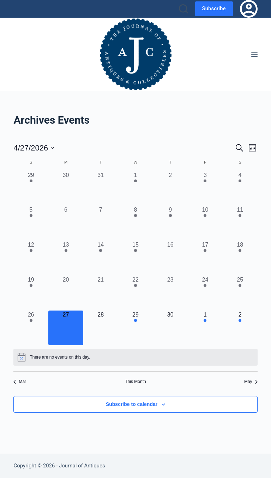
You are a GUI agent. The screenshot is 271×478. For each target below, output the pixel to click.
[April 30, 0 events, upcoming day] (170, 328)
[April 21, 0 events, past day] (100, 293)
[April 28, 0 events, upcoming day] (100, 328)
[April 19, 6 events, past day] (30, 293)
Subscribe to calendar (131, 404)
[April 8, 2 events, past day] (135, 223)
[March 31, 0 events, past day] (100, 188)
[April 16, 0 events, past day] (170, 258)
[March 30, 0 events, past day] (65, 188)
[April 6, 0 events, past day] (65, 223)
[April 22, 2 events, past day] (135, 293)
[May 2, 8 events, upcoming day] (240, 328)
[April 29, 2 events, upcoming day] (135, 328)
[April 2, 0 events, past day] (170, 188)
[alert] (135, 357)
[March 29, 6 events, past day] (30, 188)
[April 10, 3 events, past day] (205, 223)
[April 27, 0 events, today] (65, 328)
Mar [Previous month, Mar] (19, 381)
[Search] (183, 8)
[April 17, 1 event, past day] (205, 258)
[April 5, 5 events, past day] (30, 223)
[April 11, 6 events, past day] (240, 223)
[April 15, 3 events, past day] (135, 258)
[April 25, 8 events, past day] (240, 293)
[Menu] (254, 54)
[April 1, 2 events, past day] (135, 188)
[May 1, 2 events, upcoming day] (205, 328)
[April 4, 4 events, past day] (240, 188)
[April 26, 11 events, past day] (30, 328)
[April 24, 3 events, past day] (205, 293)
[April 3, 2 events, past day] (205, 188)
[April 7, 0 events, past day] (100, 223)
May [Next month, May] (251, 381)
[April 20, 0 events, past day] (65, 293)
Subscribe (214, 8)
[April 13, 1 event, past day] (65, 258)
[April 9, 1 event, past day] (170, 223)
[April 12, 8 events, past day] (30, 258)
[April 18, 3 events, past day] (240, 258)
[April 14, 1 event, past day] (100, 258)
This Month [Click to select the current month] (135, 381)
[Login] (249, 9)
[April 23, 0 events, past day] (170, 293)
